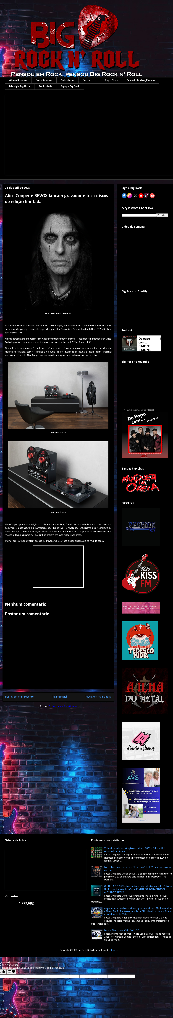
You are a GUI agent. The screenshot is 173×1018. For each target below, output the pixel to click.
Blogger (114, 950)
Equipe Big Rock (70, 86)
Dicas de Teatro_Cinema (140, 80)
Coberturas (67, 80)
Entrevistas (89, 80)
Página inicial (59, 696)
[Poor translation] (11, 972)
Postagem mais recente (19, 696)
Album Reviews (18, 80)
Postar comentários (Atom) (62, 706)
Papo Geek (111, 80)
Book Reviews (44, 80)
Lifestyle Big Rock (19, 86)
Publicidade (45, 86)
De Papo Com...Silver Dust (138, 410)
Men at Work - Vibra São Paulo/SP (121, 930)
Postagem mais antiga (98, 696)
